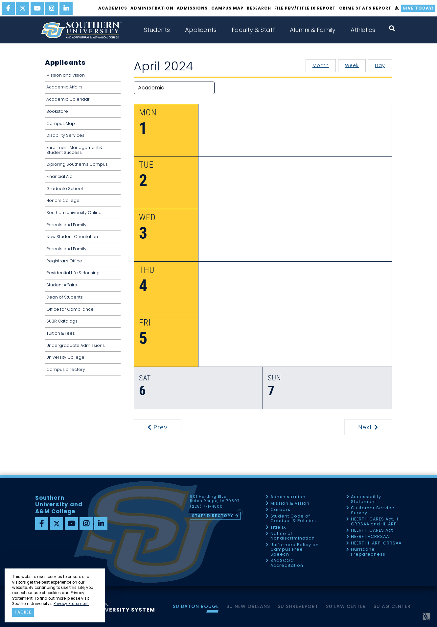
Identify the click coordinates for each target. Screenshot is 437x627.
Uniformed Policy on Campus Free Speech (294, 550)
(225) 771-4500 (206, 506)
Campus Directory (65, 369)
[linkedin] (66, 8)
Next (374, 427)
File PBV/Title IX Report (305, 8)
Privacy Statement (71, 603)
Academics (112, 8)
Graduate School (64, 188)
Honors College (63, 200)
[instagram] (51, 8)
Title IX (278, 527)
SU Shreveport (298, 606)
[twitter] (22, 8)
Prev (162, 427)
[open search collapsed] (392, 28)
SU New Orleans (248, 606)
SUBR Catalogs (62, 321)
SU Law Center (346, 606)
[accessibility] (397, 8)
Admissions (192, 8)
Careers (280, 509)
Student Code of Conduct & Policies (293, 518)
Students (157, 30)
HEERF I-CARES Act (372, 530)
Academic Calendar (68, 99)
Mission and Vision (65, 75)
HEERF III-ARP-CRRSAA (376, 543)
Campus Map (227, 8)
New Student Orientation (72, 236)
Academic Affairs (64, 87)
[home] (81, 29)
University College (65, 357)
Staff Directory (212, 515)
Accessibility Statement (366, 499)
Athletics (363, 30)
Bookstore (57, 111)
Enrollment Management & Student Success (74, 150)
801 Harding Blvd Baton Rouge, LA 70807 (215, 498)
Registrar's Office (64, 261)
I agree (23, 612)
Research (259, 8)
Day (380, 65)
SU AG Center (392, 606)
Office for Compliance (70, 309)
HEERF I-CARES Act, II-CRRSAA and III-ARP (376, 521)
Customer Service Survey (373, 510)
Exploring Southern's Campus (77, 164)
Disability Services (65, 135)
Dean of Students (64, 297)
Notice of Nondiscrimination (292, 536)
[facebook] (8, 8)
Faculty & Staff (253, 30)
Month (320, 65)
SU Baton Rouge (196, 606)
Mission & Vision (290, 503)
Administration (151, 8)
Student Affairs (61, 285)
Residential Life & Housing (73, 273)
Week (352, 65)
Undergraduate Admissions (75, 345)
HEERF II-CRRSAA (370, 536)
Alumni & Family (312, 30)
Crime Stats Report (365, 8)
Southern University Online (74, 212)
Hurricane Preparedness (368, 552)
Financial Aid (59, 176)
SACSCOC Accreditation (286, 563)
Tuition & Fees (60, 333)
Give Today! (418, 8)
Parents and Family (66, 225)
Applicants (201, 30)
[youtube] (37, 8)
